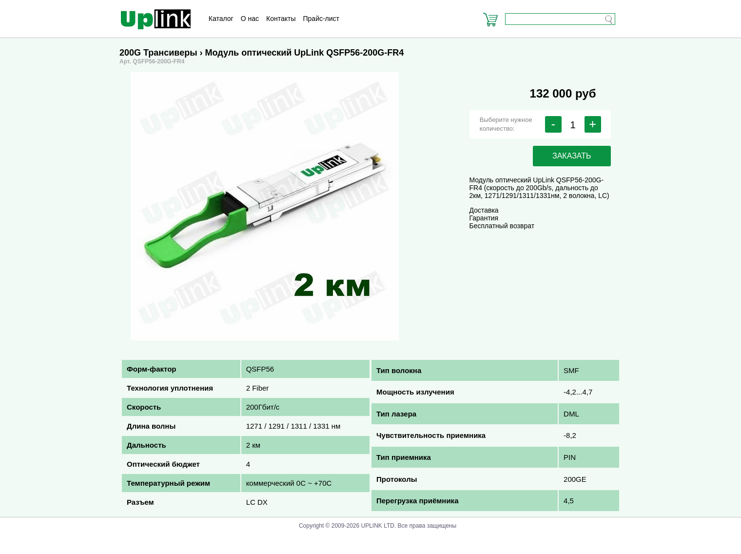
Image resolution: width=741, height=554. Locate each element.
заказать (571, 156)
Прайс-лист (321, 18)
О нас (250, 18)
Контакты (280, 18)
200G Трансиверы (158, 53)
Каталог (221, 18)
